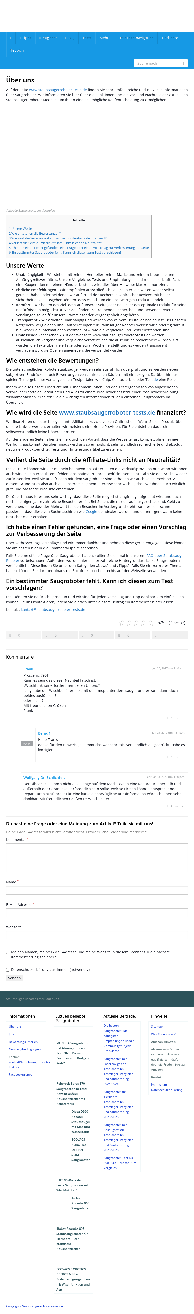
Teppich (17, 50)
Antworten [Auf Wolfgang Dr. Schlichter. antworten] (178, 806)
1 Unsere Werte (20, 228)
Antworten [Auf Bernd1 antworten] (178, 757)
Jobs (12, 1034)
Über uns (15, 1026)
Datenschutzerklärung (166, 1090)
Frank (28, 669)
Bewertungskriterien (23, 1042)
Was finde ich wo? (163, 1034)
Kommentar (17, 839)
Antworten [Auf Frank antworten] (178, 718)
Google (91, 511)
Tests (87, 37)
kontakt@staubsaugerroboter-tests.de (53, 609)
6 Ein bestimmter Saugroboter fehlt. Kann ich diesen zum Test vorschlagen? (65, 252)
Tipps (25, 37)
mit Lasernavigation (137, 37)
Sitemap (157, 1026)
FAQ (69, 37)
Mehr (106, 37)
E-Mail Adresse (20, 904)
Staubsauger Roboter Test (24, 999)
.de (155, 379)
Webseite (14, 927)
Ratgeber (48, 37)
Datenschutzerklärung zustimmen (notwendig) (48, 969)
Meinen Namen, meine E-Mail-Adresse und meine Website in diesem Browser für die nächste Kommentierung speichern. (88, 954)
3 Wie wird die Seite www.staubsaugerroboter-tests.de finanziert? (58, 238)
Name (12, 882)
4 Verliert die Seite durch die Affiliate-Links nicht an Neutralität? (56, 243)
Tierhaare (170, 37)
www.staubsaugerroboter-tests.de (58, 89)
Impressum (159, 1084)
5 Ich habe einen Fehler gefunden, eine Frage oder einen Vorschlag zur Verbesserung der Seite (79, 247)
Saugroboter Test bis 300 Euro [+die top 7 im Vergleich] (120, 1163)
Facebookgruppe (20, 1074)
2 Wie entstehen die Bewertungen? (35, 233)
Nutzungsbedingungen (25, 1049)
